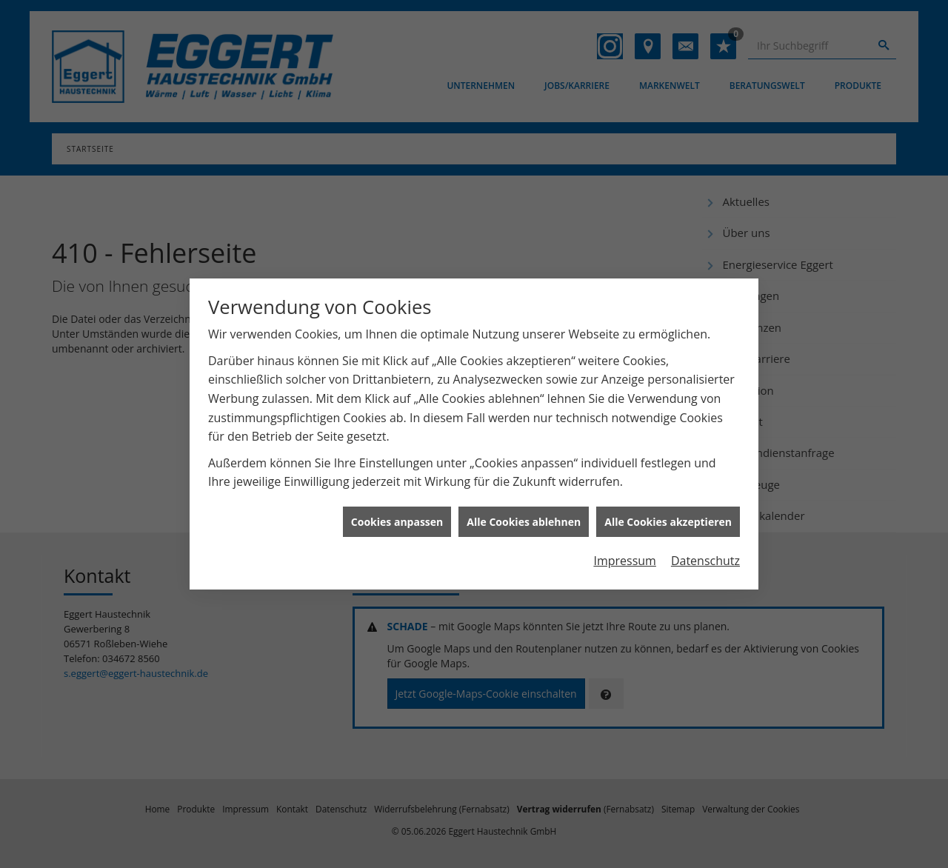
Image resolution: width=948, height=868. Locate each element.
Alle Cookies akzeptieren (668, 517)
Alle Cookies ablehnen (524, 517)
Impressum (624, 557)
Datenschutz (705, 557)
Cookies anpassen (397, 517)
